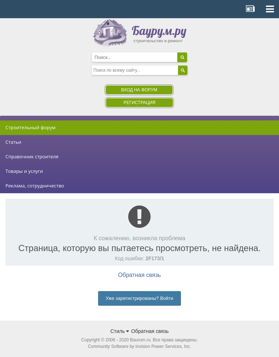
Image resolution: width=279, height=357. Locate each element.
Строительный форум (30, 127)
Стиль (119, 331)
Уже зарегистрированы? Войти (139, 298)
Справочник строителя (31, 156)
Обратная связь (139, 275)
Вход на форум (139, 89)
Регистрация (139, 102)
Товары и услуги (24, 171)
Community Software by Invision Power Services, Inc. (139, 346)
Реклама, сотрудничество (34, 185)
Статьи (13, 142)
